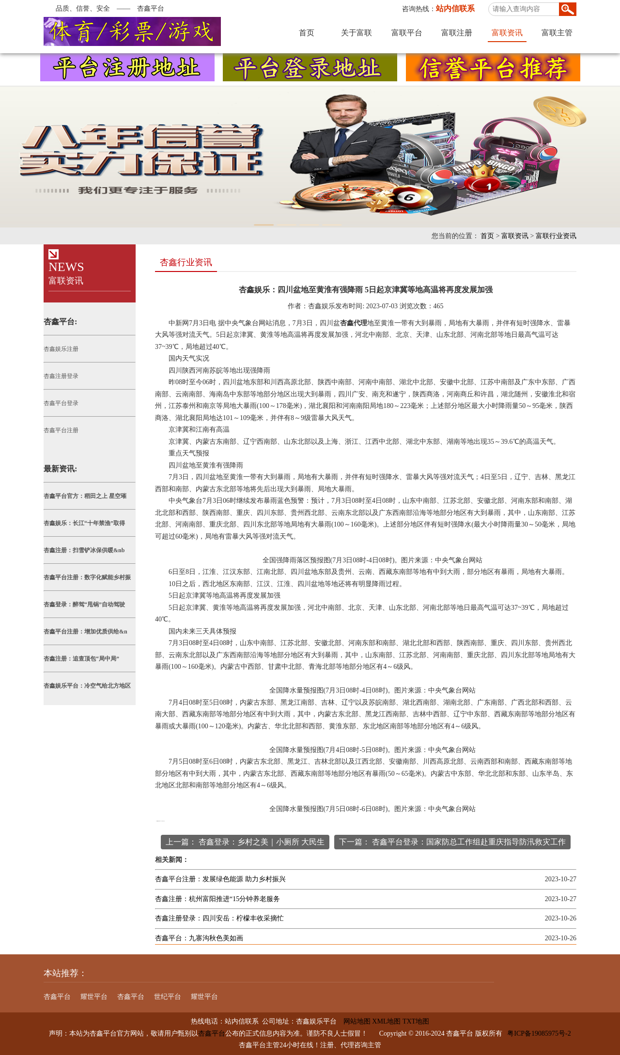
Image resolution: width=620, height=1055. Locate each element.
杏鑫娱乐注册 (61, 349)
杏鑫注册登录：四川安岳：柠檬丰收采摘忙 (219, 918)
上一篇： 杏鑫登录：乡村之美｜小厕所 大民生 (245, 842)
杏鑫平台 (57, 996)
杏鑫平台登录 (61, 403)
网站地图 (354, 1021)
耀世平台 (94, 996)
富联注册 (456, 33)
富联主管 (557, 33)
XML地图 (386, 1021)
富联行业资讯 (556, 236)
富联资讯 (507, 33)
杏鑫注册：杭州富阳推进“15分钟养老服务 (217, 899)
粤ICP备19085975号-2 (539, 1033)
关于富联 (356, 33)
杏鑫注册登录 (61, 376)
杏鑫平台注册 (61, 430)
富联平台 (406, 33)
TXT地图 (416, 1021)
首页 (306, 33)
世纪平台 (167, 996)
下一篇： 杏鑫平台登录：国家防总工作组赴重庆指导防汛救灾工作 (452, 842)
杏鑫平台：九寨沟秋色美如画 (199, 938)
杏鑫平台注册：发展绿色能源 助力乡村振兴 (220, 879)
